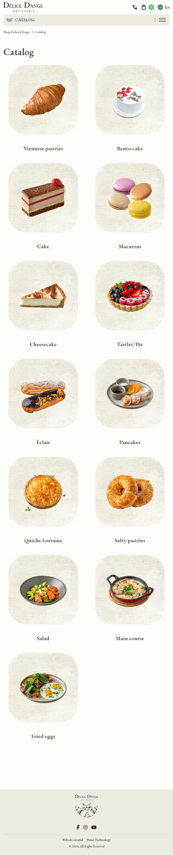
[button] (135, 7)
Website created (72, 840)
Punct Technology (99, 840)
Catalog (25, 20)
